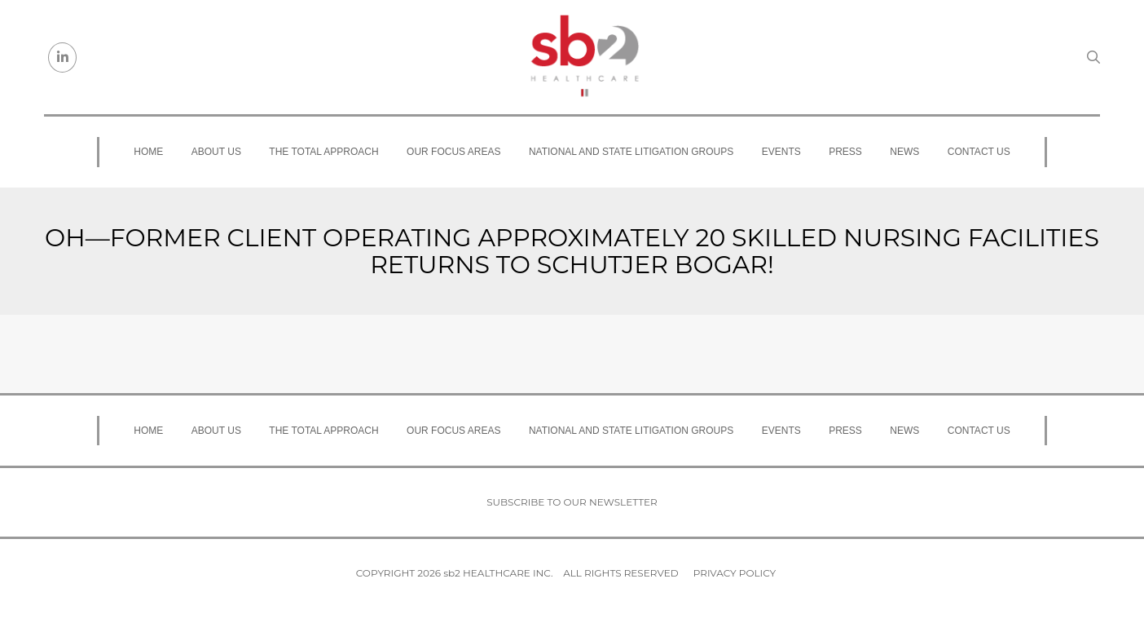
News (904, 151)
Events (781, 151)
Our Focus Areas (453, 151)
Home (148, 151)
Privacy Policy (734, 573)
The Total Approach (323, 151)
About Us (216, 151)
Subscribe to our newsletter (572, 502)
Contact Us (979, 151)
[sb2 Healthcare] (584, 57)
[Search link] (1093, 57)
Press (845, 151)
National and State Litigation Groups (631, 151)
